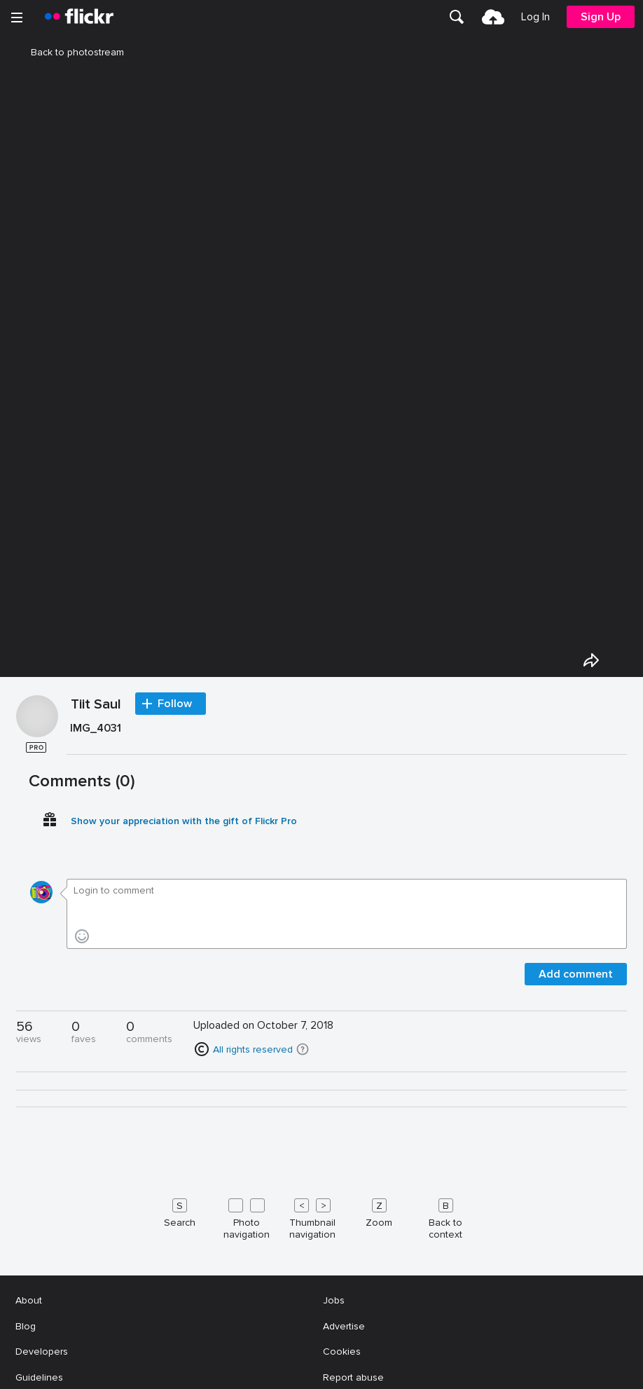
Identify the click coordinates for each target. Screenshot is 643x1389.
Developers (41, 1351)
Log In (535, 17)
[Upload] (493, 17)
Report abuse (353, 1377)
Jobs (334, 1300)
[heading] (79, 17)
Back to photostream (69, 52)
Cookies (342, 1351)
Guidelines (39, 1377)
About (28, 1300)
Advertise (344, 1326)
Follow (175, 704)
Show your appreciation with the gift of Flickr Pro (184, 821)
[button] (303, 1049)
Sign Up (601, 17)
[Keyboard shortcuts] (321, 1215)
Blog (25, 1326)
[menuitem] (456, 17)
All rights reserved (253, 1049)
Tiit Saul (96, 705)
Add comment (576, 974)
